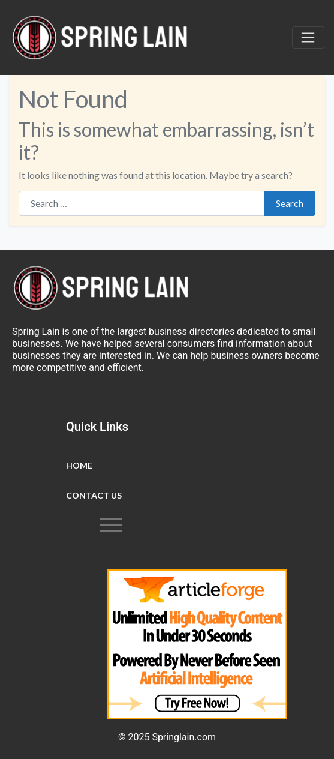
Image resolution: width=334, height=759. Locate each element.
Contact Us (94, 495)
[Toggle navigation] (308, 37)
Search (289, 203)
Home (79, 465)
